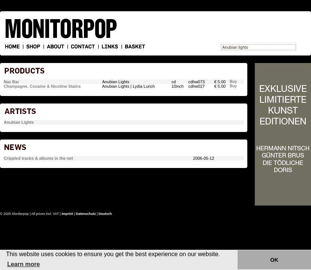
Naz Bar (11, 82)
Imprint (67, 214)
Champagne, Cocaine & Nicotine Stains (42, 86)
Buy (233, 82)
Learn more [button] (23, 264)
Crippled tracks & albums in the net (38, 158)
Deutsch (105, 214)
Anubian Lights (19, 122)
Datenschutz (86, 214)
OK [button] (274, 260)
